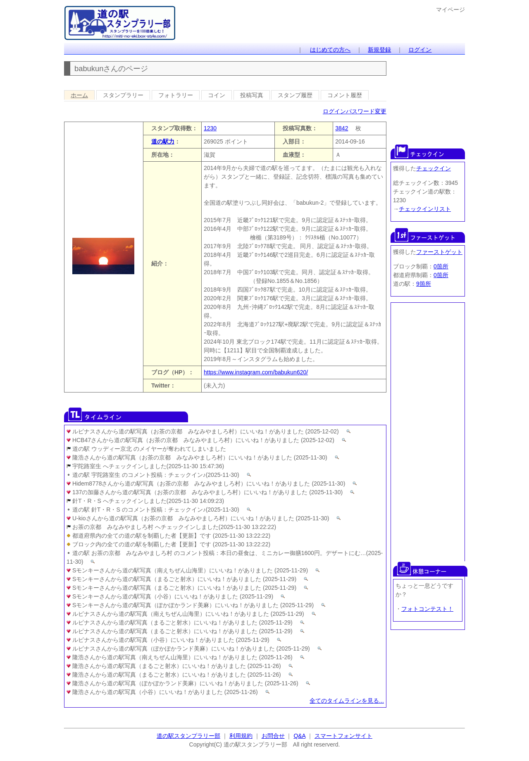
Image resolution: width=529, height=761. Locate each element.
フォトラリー (175, 95)
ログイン (419, 49)
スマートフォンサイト (343, 735)
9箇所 (423, 283)
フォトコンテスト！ (427, 608)
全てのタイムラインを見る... (347, 700)
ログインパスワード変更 (354, 111)
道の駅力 (162, 141)
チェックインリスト (425, 209)
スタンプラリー (123, 95)
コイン (216, 95)
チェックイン (433, 168)
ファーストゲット (439, 252)
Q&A (299, 735)
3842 (341, 128)
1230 (210, 128)
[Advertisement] (428, 98)
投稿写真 (251, 95)
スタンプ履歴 (295, 95)
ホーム (79, 95)
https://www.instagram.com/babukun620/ (256, 372)
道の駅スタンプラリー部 (188, 735)
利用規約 (241, 735)
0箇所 (441, 266)
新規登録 (379, 49)
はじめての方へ (330, 49)
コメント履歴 (344, 95)
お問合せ (273, 735)
